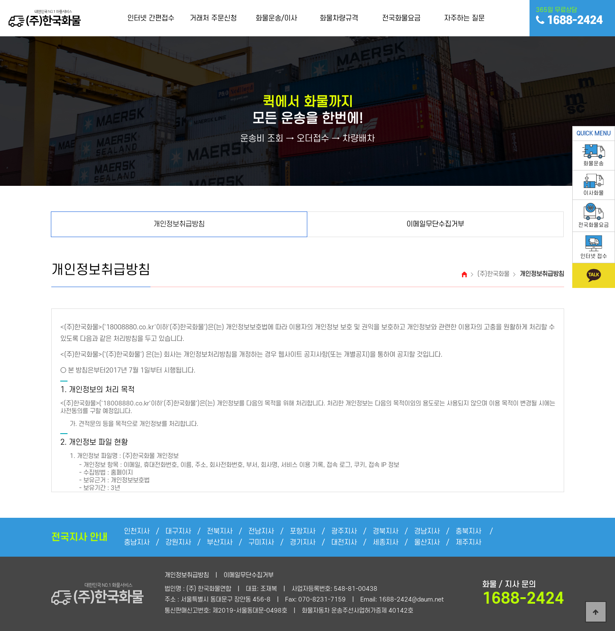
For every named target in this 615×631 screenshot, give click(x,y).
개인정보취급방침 (187, 575)
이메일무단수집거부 (249, 575)
